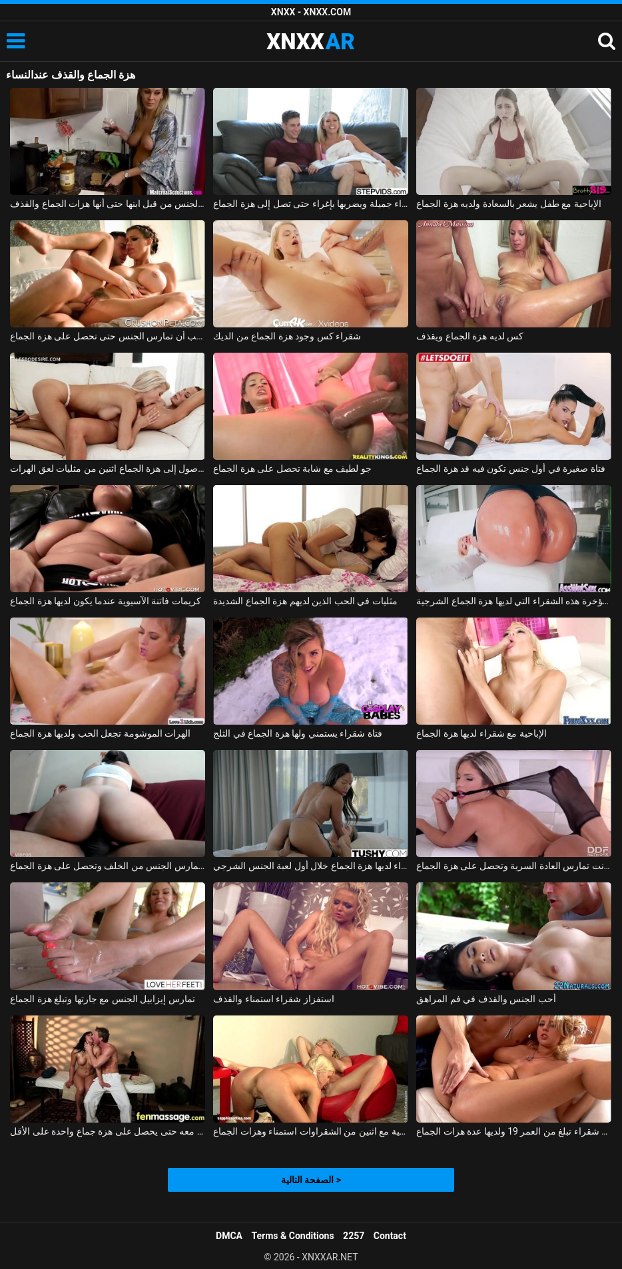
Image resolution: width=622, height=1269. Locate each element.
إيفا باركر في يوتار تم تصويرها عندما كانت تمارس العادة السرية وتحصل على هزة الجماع (513, 865)
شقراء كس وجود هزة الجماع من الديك (287, 336)
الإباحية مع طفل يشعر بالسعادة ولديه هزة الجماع (508, 203)
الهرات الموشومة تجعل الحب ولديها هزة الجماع (100, 733)
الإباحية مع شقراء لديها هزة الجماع (481, 733)
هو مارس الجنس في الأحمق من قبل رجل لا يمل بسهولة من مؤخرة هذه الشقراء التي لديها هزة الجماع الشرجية (513, 601)
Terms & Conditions (293, 1235)
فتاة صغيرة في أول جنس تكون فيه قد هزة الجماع (510, 468)
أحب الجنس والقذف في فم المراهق (485, 999)
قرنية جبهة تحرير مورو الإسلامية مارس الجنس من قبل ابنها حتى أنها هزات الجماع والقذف (107, 203)
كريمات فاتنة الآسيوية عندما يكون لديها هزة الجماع (105, 601)
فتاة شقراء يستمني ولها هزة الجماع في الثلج (297, 733)
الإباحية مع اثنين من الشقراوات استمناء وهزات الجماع (310, 1131)
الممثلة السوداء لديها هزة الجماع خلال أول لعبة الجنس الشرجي (310, 865)
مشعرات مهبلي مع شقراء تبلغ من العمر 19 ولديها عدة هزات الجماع (513, 1131)
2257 (353, 1235)
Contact (390, 1235)
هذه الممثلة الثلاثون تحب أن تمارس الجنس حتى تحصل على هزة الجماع (107, 336)
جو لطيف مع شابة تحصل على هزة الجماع (292, 468)
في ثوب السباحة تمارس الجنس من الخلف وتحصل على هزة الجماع (107, 865)
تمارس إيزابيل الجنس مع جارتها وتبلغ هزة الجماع (102, 999)
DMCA (229, 1235)
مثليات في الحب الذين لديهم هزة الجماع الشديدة (305, 601)
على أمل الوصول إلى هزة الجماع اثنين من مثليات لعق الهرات (107, 468)
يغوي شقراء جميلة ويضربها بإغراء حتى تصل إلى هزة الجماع (310, 203)
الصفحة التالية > (311, 1180)
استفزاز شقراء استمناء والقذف (273, 999)
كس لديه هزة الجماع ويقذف (469, 336)
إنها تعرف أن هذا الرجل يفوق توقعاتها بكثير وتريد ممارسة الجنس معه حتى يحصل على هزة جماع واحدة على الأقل (107, 1131)
